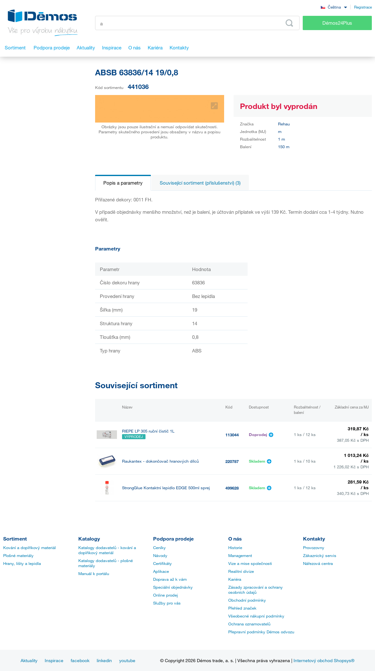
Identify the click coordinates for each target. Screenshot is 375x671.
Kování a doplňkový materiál (29, 547)
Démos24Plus (337, 23)
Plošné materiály (18, 555)
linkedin (104, 660)
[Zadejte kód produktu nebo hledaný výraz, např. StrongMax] (197, 23)
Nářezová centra (318, 563)
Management (240, 555)
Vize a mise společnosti (250, 563)
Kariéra (234, 579)
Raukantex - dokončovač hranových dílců (160, 461)
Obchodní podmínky (247, 600)
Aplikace (161, 571)
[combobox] (333, 7)
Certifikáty (162, 563)
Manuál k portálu (93, 573)
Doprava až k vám (170, 579)
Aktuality (29, 660)
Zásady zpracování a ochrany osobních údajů (255, 590)
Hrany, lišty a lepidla (22, 563)
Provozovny (313, 547)
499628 (232, 488)
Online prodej (165, 595)
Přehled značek (242, 608)
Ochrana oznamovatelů (249, 623)
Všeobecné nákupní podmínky (256, 615)
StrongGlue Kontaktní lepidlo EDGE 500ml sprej (166, 487)
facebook (80, 660)
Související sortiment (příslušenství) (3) (200, 183)
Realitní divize (241, 571)
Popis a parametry (123, 183)
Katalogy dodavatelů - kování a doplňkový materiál (107, 550)
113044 (232, 434)
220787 (232, 461)
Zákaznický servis (319, 555)
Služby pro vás (167, 602)
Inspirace (54, 660)
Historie (235, 547)
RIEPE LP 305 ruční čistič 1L (148, 431)
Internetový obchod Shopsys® (324, 660)
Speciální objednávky (173, 587)
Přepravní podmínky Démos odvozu (261, 631)
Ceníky (159, 547)
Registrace (363, 6)
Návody (160, 555)
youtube (127, 660)
